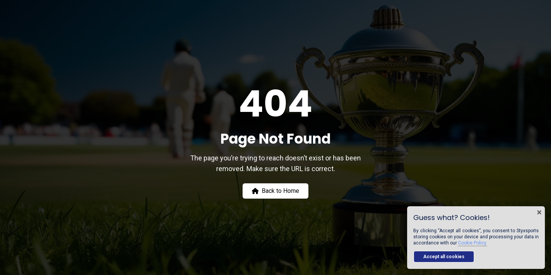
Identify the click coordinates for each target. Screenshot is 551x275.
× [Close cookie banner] (539, 212)
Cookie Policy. (472, 243)
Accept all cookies (444, 256)
